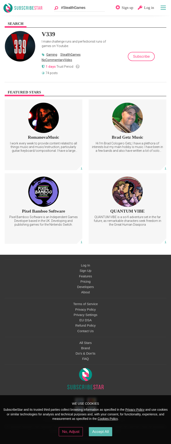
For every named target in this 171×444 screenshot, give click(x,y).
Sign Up (86, 270)
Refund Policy (85, 325)
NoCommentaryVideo (57, 60)
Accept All (100, 432)
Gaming (51, 54)
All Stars (85, 343)
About (85, 292)
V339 (48, 34)
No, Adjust (70, 432)
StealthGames (70, 54)
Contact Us (85, 331)
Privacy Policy (85, 309)
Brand (85, 348)
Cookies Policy (108, 418)
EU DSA (85, 320)
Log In (85, 265)
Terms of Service (85, 304)
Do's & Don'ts (86, 353)
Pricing (85, 281)
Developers (85, 287)
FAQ (85, 359)
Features (85, 276)
